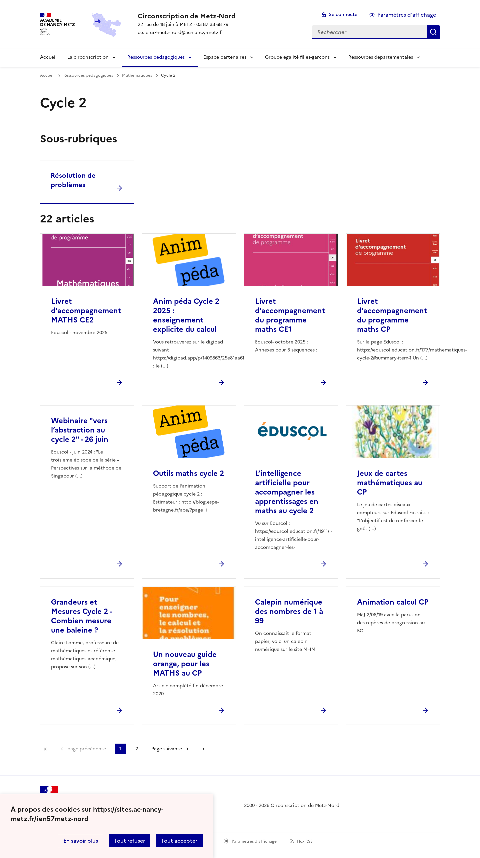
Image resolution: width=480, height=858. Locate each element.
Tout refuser (129, 841)
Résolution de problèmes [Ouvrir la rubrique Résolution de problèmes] (73, 180)
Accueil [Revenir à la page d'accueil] (48, 57)
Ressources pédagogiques (156, 57)
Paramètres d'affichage (254, 841)
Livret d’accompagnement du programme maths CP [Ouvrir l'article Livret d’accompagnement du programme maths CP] (392, 315)
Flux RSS (305, 841)
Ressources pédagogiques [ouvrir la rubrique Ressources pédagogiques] (88, 75)
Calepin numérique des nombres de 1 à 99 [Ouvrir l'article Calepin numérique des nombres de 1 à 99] (289, 611)
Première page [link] (45, 749)
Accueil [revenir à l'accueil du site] (47, 75)
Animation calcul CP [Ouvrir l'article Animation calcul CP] (392, 602)
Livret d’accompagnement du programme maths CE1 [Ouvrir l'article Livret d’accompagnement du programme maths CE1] (290, 315)
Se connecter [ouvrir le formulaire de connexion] (344, 14)
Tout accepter (179, 841)
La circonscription (88, 57)
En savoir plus (80, 841)
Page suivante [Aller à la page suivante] (166, 748)
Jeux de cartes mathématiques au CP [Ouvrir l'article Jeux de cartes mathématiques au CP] (389, 483)
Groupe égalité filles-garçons (297, 57)
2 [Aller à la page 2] (136, 748)
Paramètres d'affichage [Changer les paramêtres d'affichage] (406, 15)
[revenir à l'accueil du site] (187, 16)
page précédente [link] (86, 748)
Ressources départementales (380, 57)
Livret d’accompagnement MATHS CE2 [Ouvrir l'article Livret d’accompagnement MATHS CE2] (86, 310)
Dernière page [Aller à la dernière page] (204, 749)
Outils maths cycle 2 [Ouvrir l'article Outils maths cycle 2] (188, 473)
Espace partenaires (224, 57)
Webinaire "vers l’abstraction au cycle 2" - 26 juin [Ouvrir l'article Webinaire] (79, 430)
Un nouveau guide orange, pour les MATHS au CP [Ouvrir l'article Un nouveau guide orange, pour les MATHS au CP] (185, 664)
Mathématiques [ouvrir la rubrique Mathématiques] (137, 75)
